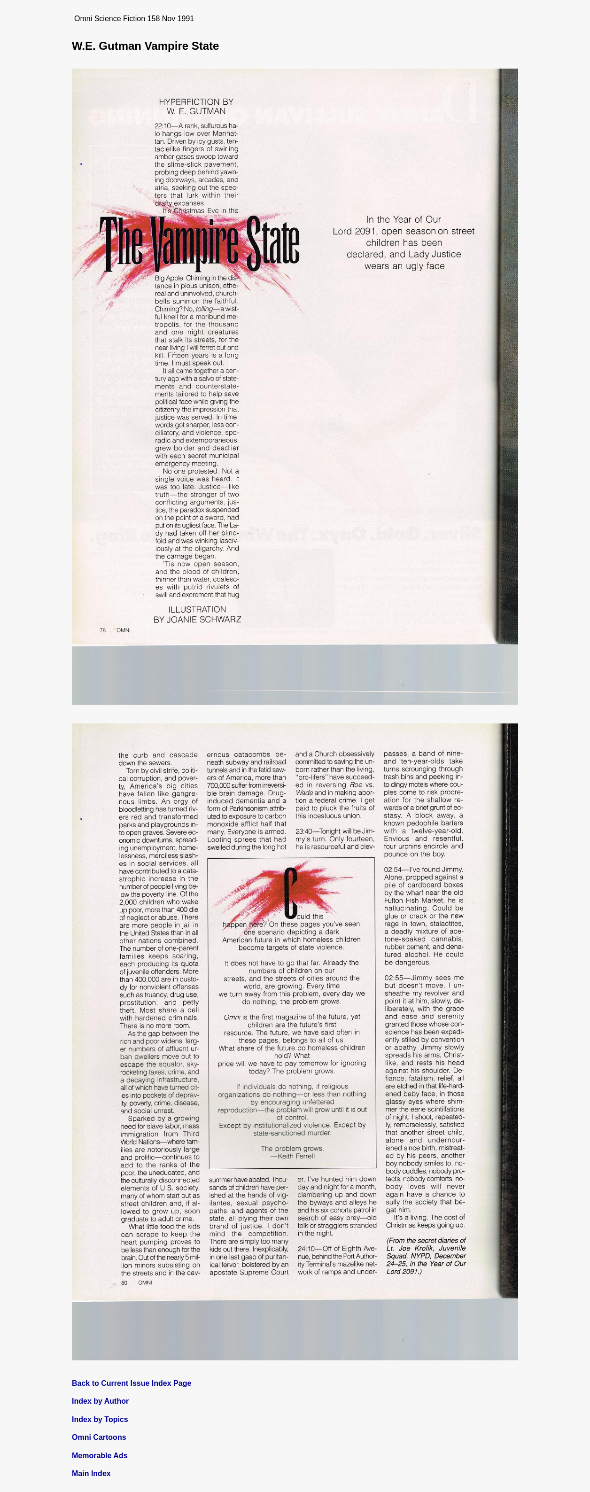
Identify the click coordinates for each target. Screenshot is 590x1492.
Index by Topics (100, 1419)
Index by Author (100, 1401)
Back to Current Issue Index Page (131, 1383)
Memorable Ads (100, 1456)
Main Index (91, 1473)
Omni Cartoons (99, 1437)
